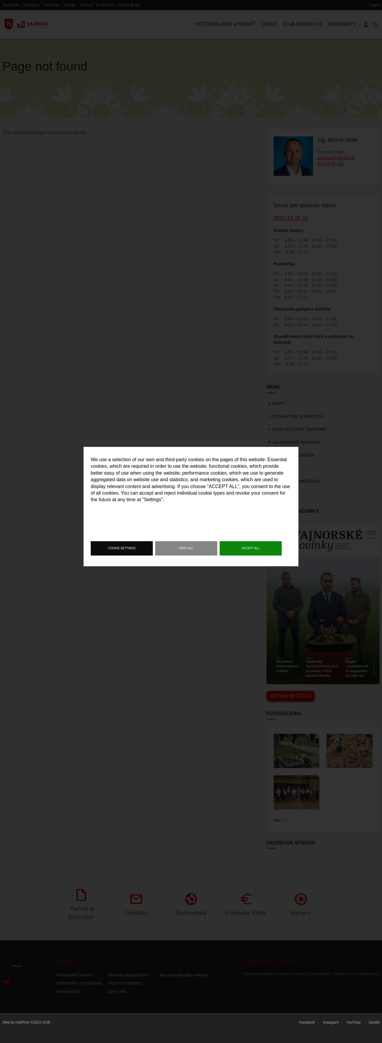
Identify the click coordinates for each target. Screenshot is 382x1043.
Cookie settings (121, 548)
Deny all (186, 548)
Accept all (251, 548)
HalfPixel (23, 1022)
